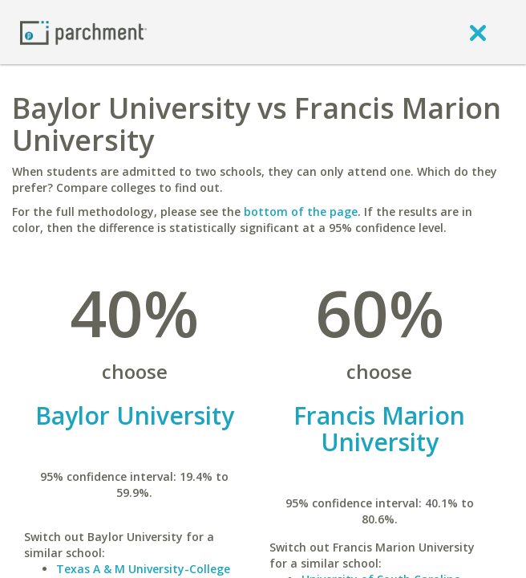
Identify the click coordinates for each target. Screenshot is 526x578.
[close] (478, 32)
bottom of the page (301, 211)
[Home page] (83, 31)
